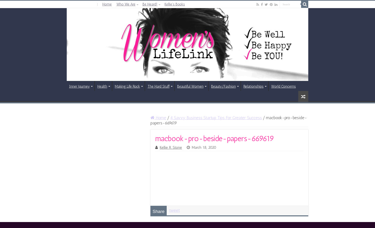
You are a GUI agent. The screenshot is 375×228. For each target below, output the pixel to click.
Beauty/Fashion (223, 86)
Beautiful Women (190, 86)
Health (102, 86)
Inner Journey (79, 86)
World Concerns (283, 86)
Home (107, 4)
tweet (174, 210)
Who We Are (125, 4)
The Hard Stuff (159, 86)
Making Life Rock (127, 86)
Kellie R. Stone (171, 147)
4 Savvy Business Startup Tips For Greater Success (216, 117)
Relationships (253, 86)
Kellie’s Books (175, 4)
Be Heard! (150, 4)
